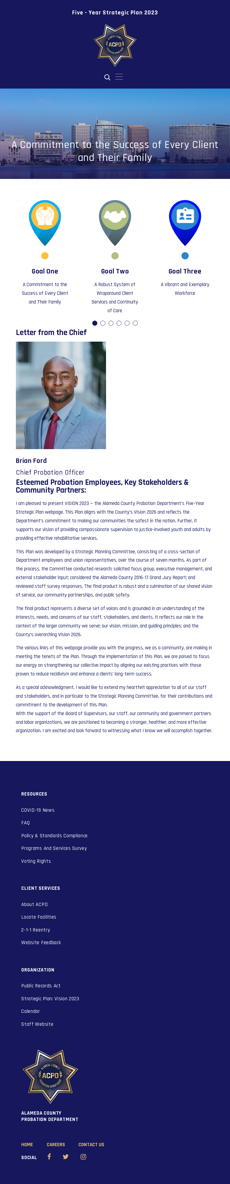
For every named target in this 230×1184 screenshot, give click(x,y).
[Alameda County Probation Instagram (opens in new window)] (83, 1157)
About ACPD (34, 904)
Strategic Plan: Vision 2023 (50, 998)
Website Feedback (41, 942)
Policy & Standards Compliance (54, 835)
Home (27, 1144)
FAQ (25, 823)
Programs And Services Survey (54, 848)
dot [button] (95, 324)
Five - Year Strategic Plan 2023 (115, 13)
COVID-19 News (38, 810)
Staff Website (37, 1024)
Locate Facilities (39, 917)
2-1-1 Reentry (35, 930)
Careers (56, 1144)
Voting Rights (36, 861)
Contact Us (91, 1144)
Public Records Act (40, 986)
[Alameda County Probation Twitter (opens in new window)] (66, 1157)
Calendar (30, 1011)
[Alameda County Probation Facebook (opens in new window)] (49, 1157)
